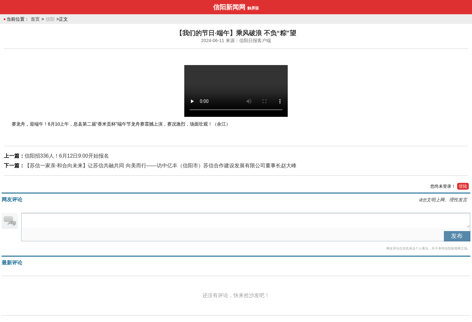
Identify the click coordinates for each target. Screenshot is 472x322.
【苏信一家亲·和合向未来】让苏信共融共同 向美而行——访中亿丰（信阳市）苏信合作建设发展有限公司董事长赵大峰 (160, 165)
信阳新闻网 (229, 7)
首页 (35, 19)
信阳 (50, 19)
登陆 (463, 186)
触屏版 (253, 8)
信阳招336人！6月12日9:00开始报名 (67, 156)
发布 (457, 236)
